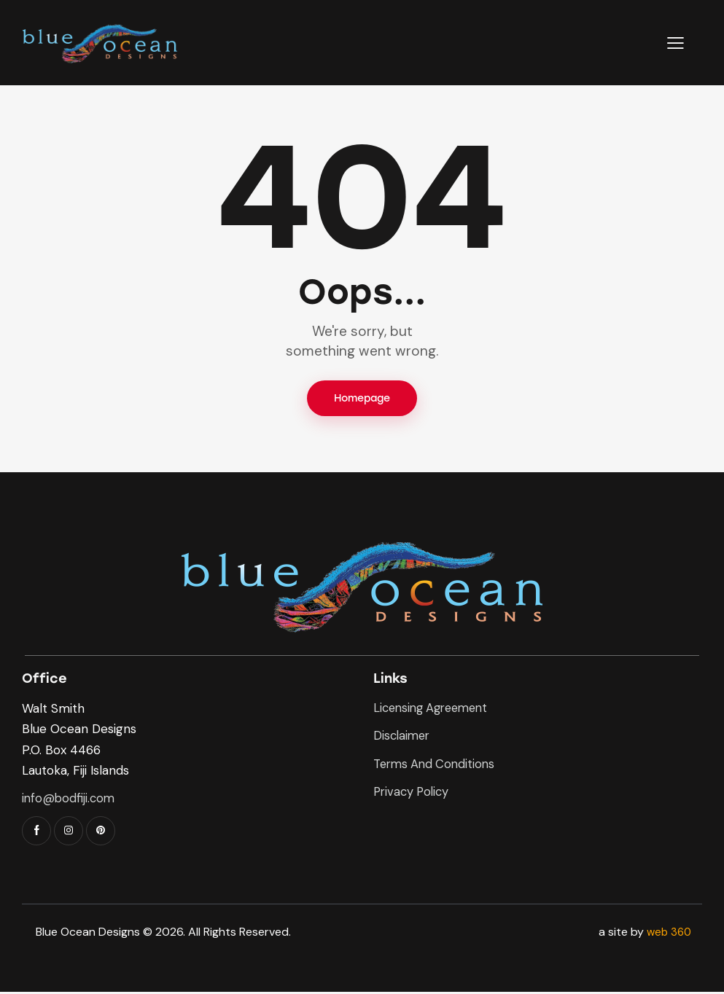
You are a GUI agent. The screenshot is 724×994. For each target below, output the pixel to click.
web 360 (667, 934)
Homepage (362, 399)
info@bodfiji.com (69, 799)
